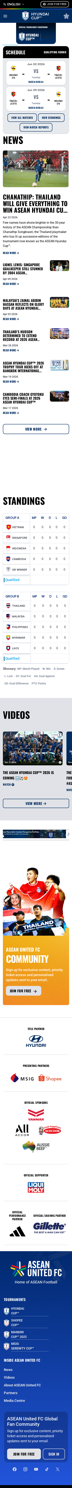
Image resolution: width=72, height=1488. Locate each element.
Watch (8, 784)
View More (36, 429)
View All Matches (22, 118)
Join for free (23, 991)
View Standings (51, 118)
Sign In (53, 1454)
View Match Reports (36, 127)
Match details (36, 81)
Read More (11, 252)
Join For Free (55, 4)
